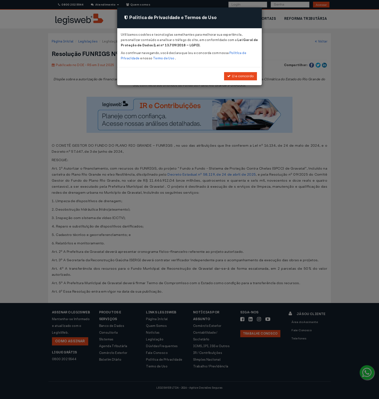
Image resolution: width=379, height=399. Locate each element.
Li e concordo (240, 76)
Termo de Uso (164, 58)
